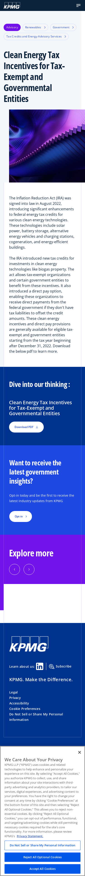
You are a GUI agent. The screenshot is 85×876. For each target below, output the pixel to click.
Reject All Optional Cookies (42, 857)
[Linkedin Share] (39, 666)
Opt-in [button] (19, 516)
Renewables (35, 27)
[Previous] (14, 569)
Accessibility (19, 703)
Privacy (15, 698)
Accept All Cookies (42, 869)
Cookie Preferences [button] (24, 709)
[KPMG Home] (12, 5)
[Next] (29, 569)
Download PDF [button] (26, 427)
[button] (78, 5)
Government (63, 27)
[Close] (80, 752)
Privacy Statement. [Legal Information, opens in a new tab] (30, 836)
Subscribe (60, 666)
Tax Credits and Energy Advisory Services (36, 36)
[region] (42, 811)
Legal (13, 692)
